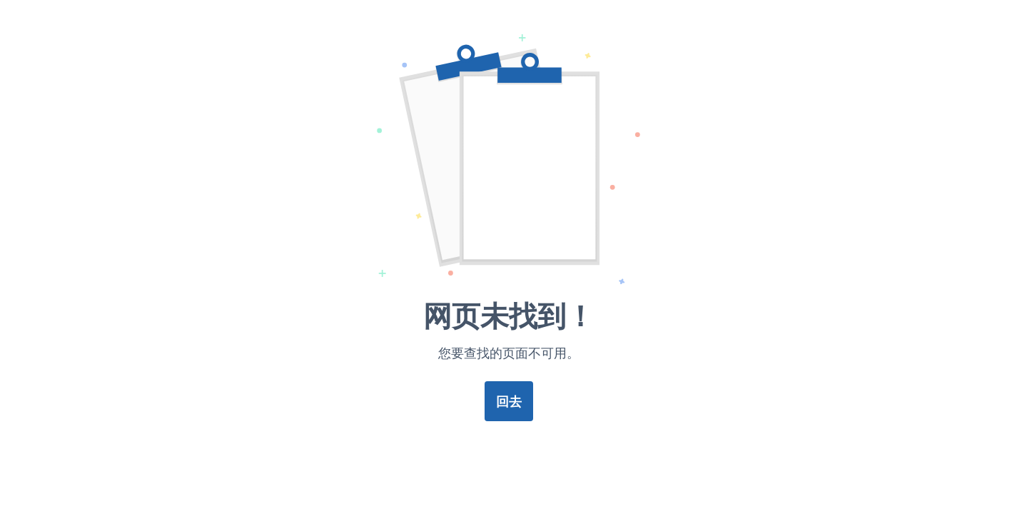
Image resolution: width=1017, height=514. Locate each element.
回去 (509, 401)
